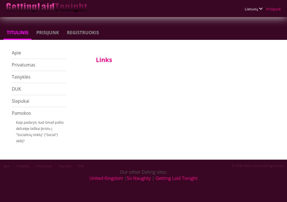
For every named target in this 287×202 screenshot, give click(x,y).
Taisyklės (21, 77)
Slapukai (20, 101)
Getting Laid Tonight (177, 178)
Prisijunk (273, 9)
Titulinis (17, 32)
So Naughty (139, 178)
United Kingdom (106, 178)
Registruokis (83, 32)
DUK (16, 89)
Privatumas (23, 65)
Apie (16, 53)
